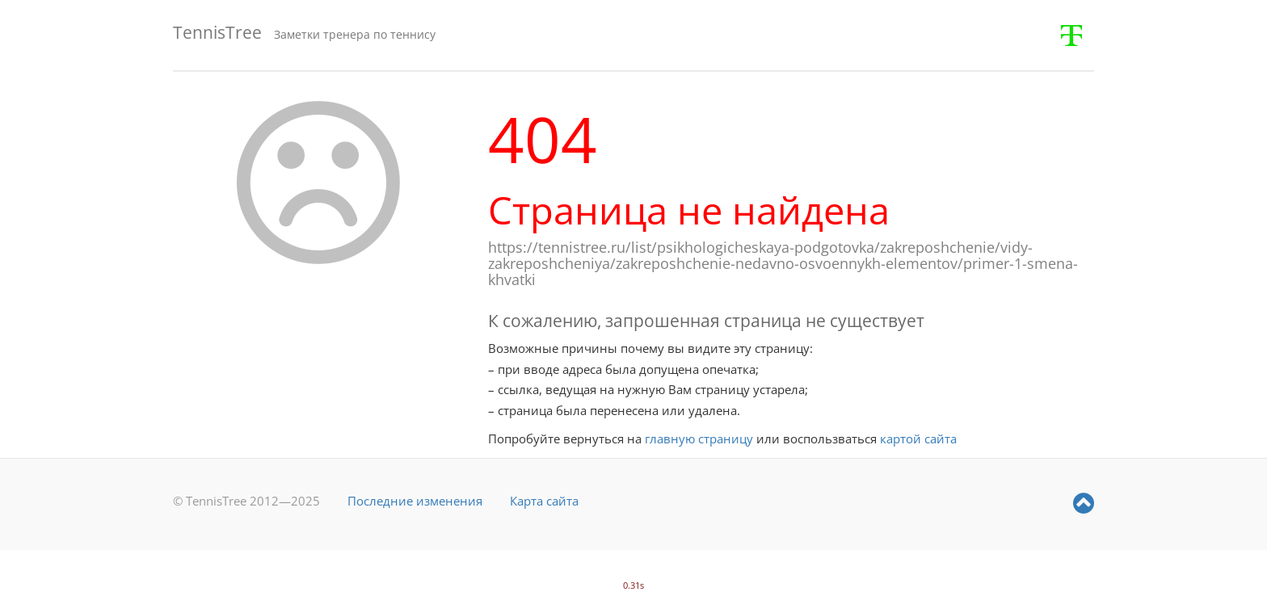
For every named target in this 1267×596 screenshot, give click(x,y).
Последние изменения (414, 501)
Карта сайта (544, 501)
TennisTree (217, 32)
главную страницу (699, 438)
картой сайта (918, 438)
